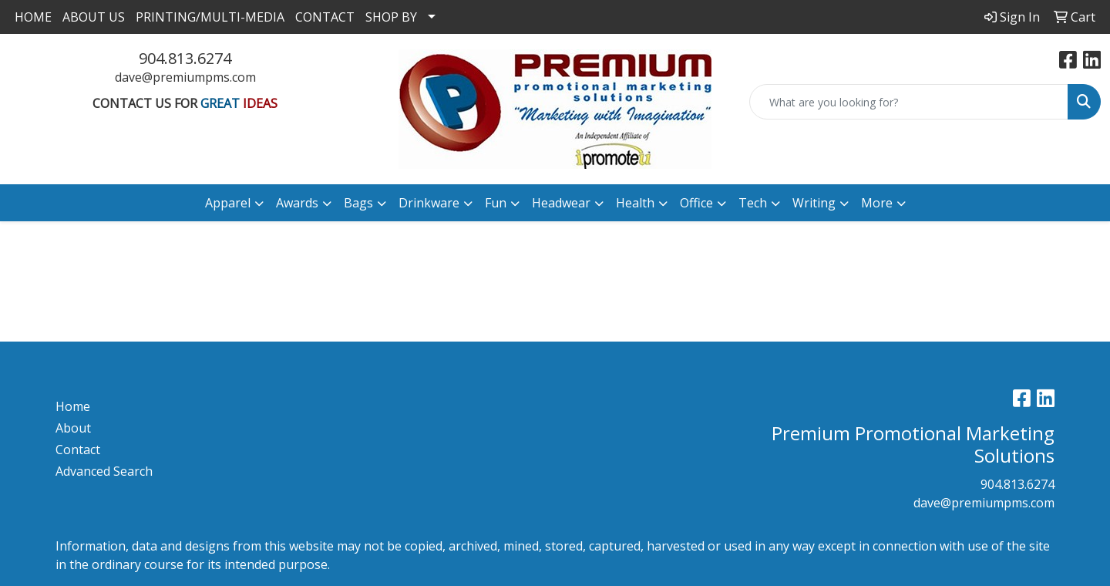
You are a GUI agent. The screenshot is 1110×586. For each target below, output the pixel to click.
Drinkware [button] (429, 202)
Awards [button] (297, 202)
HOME (33, 16)
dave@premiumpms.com (185, 77)
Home (73, 406)
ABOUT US (93, 16)
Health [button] (635, 202)
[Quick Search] (908, 102)
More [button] (877, 202)
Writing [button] (814, 202)
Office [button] (696, 202)
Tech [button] (752, 202)
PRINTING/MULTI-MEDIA (210, 16)
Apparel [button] (228, 202)
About (73, 427)
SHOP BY (391, 16)
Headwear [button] (561, 202)
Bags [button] (358, 202)
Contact (78, 449)
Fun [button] (495, 202)
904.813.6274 (185, 58)
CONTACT (325, 16)
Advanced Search (104, 471)
